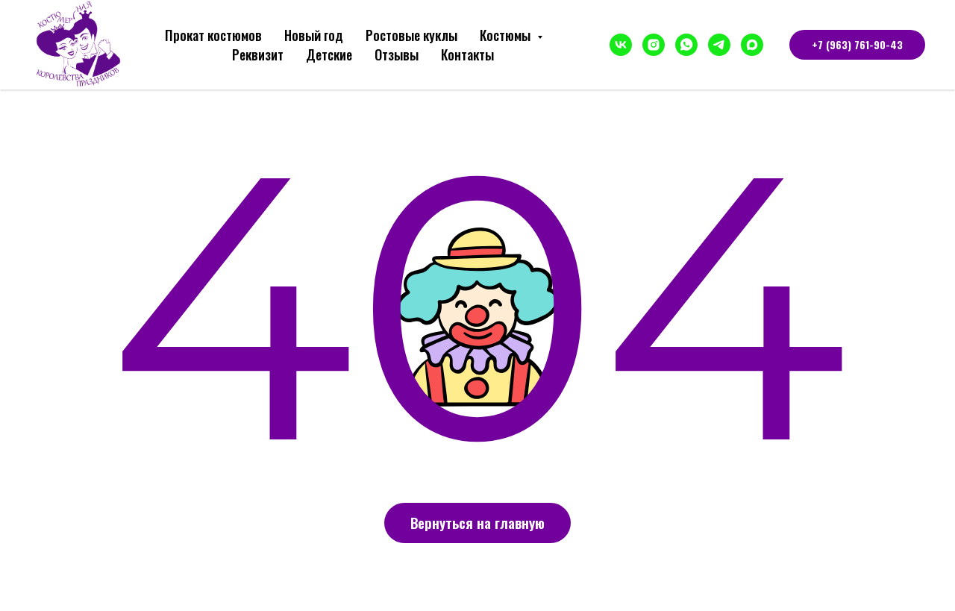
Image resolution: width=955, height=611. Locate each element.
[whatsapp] (686, 45)
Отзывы (397, 54)
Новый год (313, 35)
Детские (329, 54)
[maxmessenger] (752, 45)
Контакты (467, 54)
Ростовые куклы (411, 35)
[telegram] (719, 45)
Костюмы (506, 35)
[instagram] (653, 45)
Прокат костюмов (213, 35)
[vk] (621, 45)
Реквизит (258, 54)
